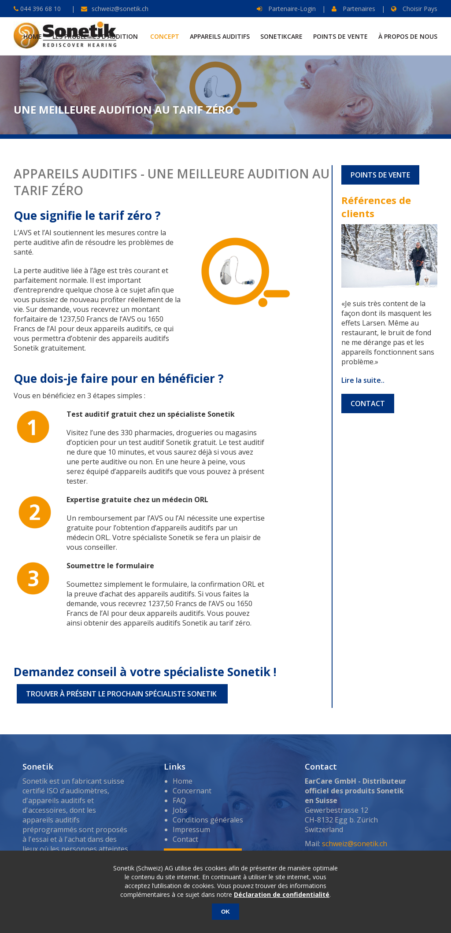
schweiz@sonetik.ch (120, 8)
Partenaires (353, 8)
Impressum (191, 829)
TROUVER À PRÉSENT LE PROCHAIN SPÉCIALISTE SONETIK (122, 694)
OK (225, 911)
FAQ (179, 800)
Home (182, 781)
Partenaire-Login (286, 8)
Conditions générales (208, 820)
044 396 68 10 (39, 8)
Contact (185, 839)
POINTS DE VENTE (380, 175)
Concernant (192, 791)
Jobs (180, 810)
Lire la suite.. (362, 380)
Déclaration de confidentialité (281, 894)
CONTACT (368, 403)
